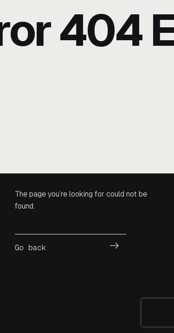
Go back (30, 248)
